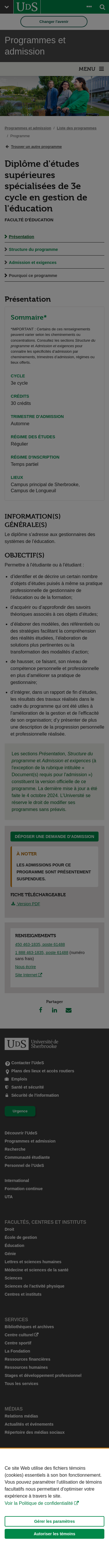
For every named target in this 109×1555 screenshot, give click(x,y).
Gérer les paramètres (54, 1521)
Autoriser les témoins (54, 1534)
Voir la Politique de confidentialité (39, 1503)
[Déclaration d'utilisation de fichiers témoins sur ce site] (54, 1502)
